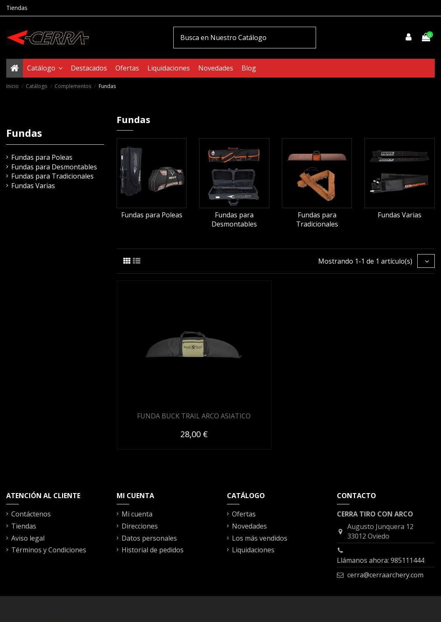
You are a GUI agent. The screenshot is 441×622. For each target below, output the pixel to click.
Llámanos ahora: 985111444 (380, 560)
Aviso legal (28, 538)
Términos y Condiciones (48, 549)
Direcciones (140, 526)
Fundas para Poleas (151, 214)
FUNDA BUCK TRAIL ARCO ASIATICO (194, 416)
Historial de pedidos (153, 549)
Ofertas (244, 514)
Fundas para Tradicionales (317, 219)
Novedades (249, 526)
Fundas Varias (399, 214)
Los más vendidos (259, 538)
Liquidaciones (253, 549)
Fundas (24, 133)
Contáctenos (31, 514)
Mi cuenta (137, 514)
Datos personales (149, 538)
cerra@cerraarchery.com (385, 574)
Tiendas (16, 8)
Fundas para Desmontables (234, 219)
